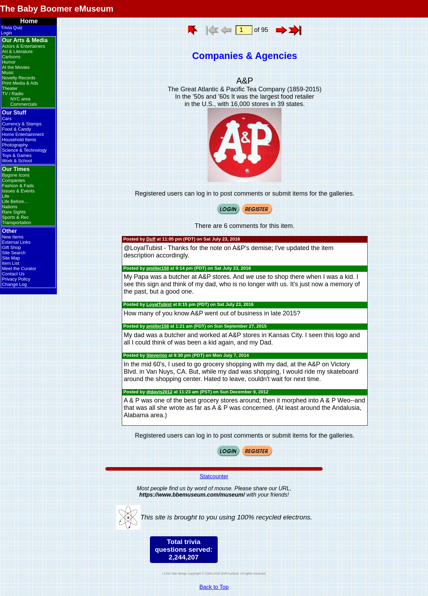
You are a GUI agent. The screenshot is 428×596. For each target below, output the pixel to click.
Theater (10, 88)
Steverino (156, 355)
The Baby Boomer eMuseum (56, 8)
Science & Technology (24, 150)
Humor (8, 62)
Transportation (16, 222)
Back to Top (214, 587)
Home (29, 21)
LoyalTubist (159, 304)
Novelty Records (18, 77)
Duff (151, 239)
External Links (16, 242)
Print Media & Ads (20, 83)
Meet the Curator (19, 268)
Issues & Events (18, 191)
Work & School (17, 160)
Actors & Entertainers (23, 46)
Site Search (13, 252)
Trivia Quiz (11, 27)
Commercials (23, 104)
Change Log (14, 284)
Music (8, 72)
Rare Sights (14, 212)
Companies (13, 180)
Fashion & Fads (18, 185)
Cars (6, 118)
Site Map (11, 258)
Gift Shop (11, 247)
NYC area (20, 98)
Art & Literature (17, 51)
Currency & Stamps (21, 123)
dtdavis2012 (159, 391)
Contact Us (13, 273)
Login (6, 32)
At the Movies (15, 67)
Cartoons (11, 56)
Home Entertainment (23, 134)
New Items (12, 237)
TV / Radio (12, 93)
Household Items (19, 139)
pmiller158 (157, 268)
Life (5, 196)
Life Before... (15, 201)
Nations (9, 206)
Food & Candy (16, 129)
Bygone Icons (15, 175)
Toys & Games (17, 155)
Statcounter (214, 476)
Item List (10, 263)
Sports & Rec (15, 217)
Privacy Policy (16, 279)
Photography (15, 145)
